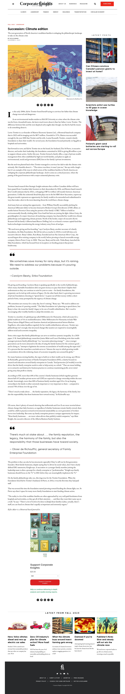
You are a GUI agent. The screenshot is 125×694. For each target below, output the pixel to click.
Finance (46, 12)
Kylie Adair (14, 38)
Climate (23, 12)
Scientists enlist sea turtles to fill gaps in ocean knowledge (100, 108)
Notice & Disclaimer (80, 681)
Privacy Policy (41, 681)
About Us (62, 3)
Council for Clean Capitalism (60, 681)
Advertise (66, 678)
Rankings (73, 3)
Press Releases (79, 678)
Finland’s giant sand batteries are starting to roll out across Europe (101, 146)
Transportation (80, 12)
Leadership (35, 12)
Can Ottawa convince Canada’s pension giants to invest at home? (100, 69)
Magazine (84, 3)
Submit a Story (55, 678)
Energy (55, 12)
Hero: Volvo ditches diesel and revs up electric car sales (17, 640)
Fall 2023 (11, 24)
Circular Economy (97, 12)
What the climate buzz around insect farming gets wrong (62, 640)
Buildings (66, 12)
